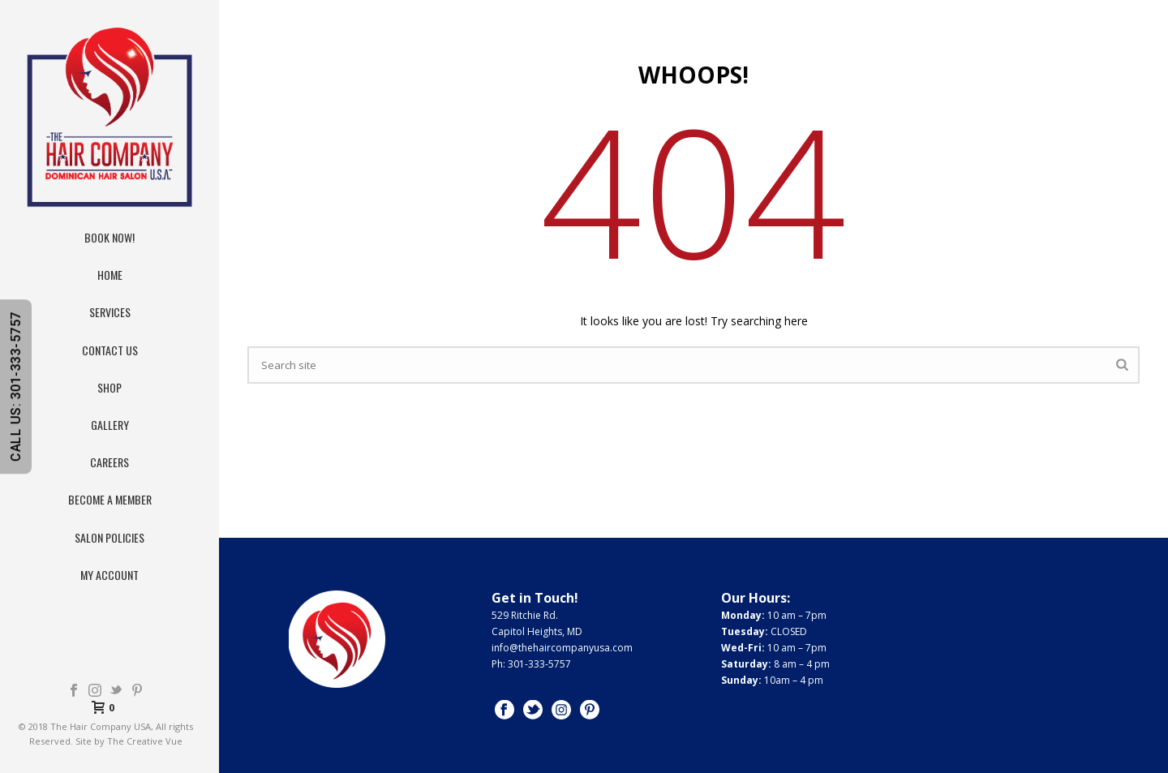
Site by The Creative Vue (128, 741)
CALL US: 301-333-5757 (16, 386)
